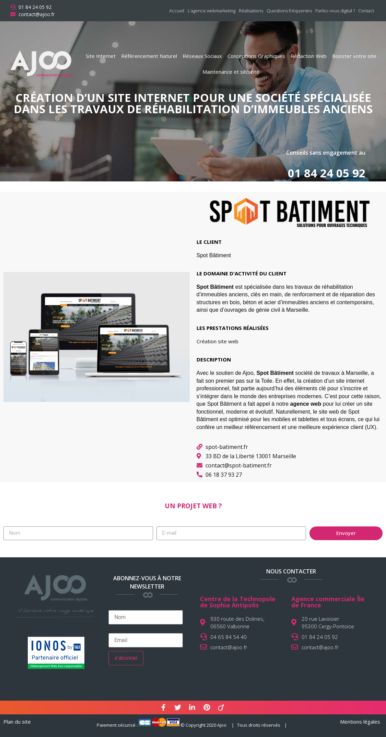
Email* (145, 637)
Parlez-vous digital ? (335, 11)
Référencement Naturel (149, 55)
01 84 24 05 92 (326, 173)
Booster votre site (354, 55)
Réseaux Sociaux (202, 55)
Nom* (145, 615)
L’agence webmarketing (211, 11)
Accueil (176, 11)
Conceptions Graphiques (256, 55)
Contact (366, 11)
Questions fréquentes (289, 11)
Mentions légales (360, 721)
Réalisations (251, 11)
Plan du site (17, 721)
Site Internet (101, 55)
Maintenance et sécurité (230, 71)
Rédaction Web (309, 55)
